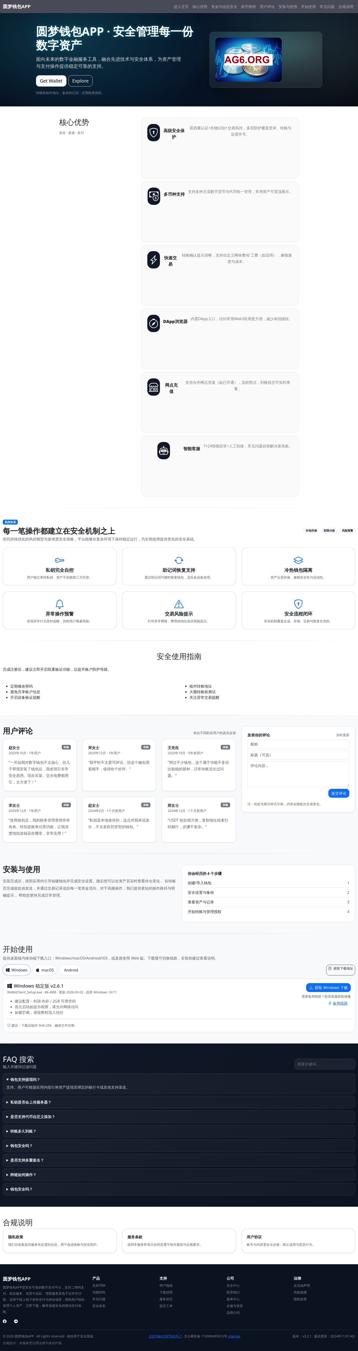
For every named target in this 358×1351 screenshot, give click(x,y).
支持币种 (98, 1285)
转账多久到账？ (23, 1131)
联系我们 (233, 1292)
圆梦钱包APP (17, 6)
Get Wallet (51, 81)
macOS (45, 970)
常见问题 (327, 6)
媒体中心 (233, 1299)
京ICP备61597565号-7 (165, 1336)
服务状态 (166, 1299)
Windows (16, 970)
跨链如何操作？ (23, 1174)
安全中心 (233, 1285)
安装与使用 (287, 6)
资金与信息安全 (224, 6)
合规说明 (345, 6)
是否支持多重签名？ (27, 1160)
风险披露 (300, 1292)
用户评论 (267, 6)
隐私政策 (300, 1299)
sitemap (234, 1336)
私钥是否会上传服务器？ (30, 1102)
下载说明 (166, 1292)
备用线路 (338, 1003)
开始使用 (308, 6)
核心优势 (199, 6)
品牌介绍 (233, 1312)
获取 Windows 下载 (328, 987)
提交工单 (166, 1306)
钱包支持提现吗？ (25, 1079)
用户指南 (166, 1285)
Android (71, 970)
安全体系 (98, 1306)
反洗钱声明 (302, 1285)
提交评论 (338, 793)
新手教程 (248, 6)
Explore (80, 81)
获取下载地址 (340, 968)
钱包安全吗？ (21, 1145)
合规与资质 (235, 1306)
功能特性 (98, 1292)
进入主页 (181, 6)
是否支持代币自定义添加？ (32, 1116)
